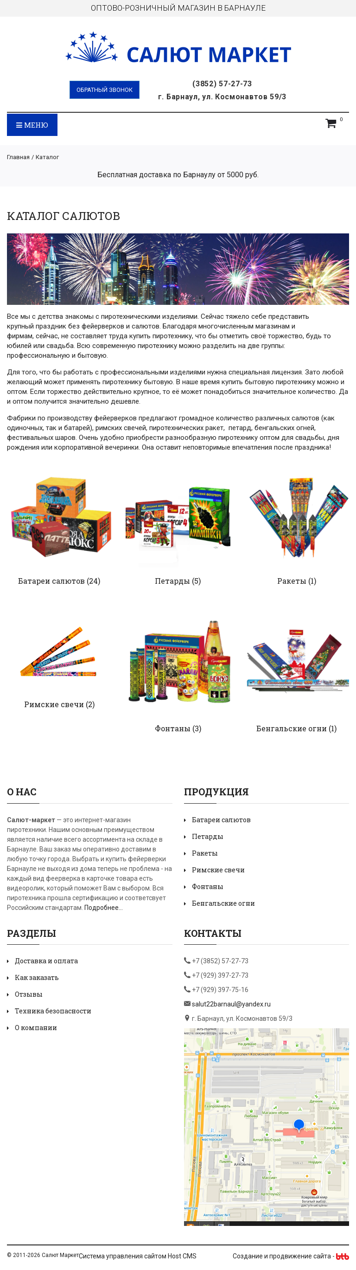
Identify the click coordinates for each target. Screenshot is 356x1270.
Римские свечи (54, 704)
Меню (32, 124)
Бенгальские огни (291, 728)
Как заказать (37, 977)
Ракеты (291, 581)
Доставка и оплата (46, 960)
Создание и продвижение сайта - (291, 1256)
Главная (18, 157)
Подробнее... (103, 907)
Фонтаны (173, 728)
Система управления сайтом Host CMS (138, 1256)
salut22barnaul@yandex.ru (231, 1004)
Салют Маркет (60, 1255)
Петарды (172, 581)
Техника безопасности (53, 1010)
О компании (36, 1027)
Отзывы (29, 994)
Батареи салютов (51, 581)
